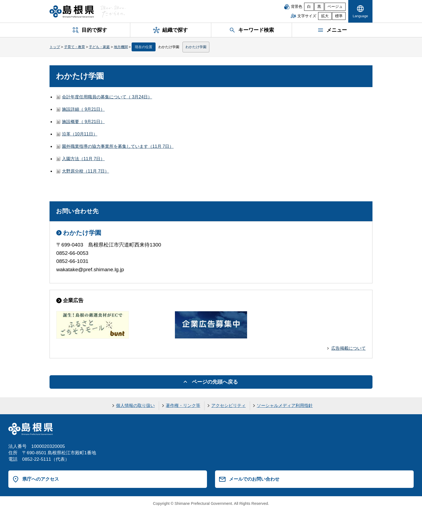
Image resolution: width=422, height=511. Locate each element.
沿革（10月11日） (79, 134)
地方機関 (121, 47)
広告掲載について (348, 348)
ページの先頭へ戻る (215, 382)
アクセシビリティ (228, 405)
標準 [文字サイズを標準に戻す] (339, 16)
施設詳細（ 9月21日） (83, 109)
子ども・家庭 (99, 47)
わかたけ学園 (195, 47)
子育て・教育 (74, 47)
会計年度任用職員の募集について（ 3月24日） (107, 97)
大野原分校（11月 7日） (85, 171)
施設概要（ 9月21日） (83, 121)
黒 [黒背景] (319, 7)
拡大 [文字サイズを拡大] (325, 16)
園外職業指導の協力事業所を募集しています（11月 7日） (118, 146)
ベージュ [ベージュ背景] (335, 7)
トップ (55, 47)
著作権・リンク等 (183, 405)
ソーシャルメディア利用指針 (285, 405)
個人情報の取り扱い (135, 405)
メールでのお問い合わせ (254, 479)
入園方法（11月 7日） (83, 158)
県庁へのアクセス (40, 479)
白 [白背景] (309, 7)
